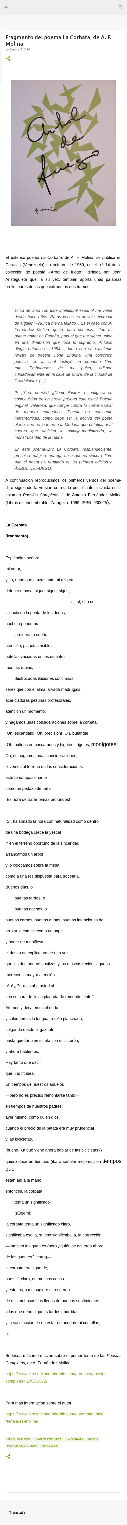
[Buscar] (120, 7)
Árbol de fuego (18, 1439)
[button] (8, 59)
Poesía (93, 1439)
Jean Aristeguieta (48, 1439)
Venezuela (49, 1445)
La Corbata (75, 1439)
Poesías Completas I (22, 1445)
